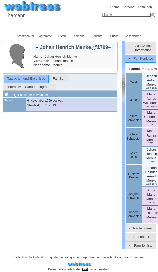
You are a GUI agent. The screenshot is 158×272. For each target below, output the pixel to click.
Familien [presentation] (59, 78)
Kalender (79, 36)
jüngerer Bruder (133, 175)
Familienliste (143, 245)
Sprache (128, 7)
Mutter (133, 100)
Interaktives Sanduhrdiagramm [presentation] (29, 87)
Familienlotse (143, 58)
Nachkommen (143, 228)
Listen (62, 36)
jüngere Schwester (134, 196)
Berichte (96, 36)
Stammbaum (25, 36)
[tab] (73, 48)
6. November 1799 (39, 100)
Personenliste (143, 237)
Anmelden (144, 7)
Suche (114, 36)
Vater (133, 81)
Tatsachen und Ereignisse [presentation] (26, 78)
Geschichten (132, 36)
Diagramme (44, 36)
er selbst (133, 155)
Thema (115, 7)
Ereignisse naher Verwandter (26, 95)
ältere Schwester (134, 118)
